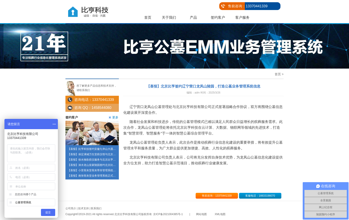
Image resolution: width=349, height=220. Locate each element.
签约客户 (218, 17)
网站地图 (201, 214)
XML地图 (220, 214)
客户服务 (242, 17)
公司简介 (70, 208)
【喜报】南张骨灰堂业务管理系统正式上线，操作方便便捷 (102, 175)
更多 (115, 117)
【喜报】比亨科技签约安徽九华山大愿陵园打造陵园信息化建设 (105, 149)
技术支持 (83, 208)
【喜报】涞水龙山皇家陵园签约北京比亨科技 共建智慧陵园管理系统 (108, 165)
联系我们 (96, 208)
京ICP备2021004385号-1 (168, 214)
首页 (147, 17)
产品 (193, 17)
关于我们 (169, 17)
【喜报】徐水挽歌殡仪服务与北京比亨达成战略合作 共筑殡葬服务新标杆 (111, 159)
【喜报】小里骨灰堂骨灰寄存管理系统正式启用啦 (97, 170)
